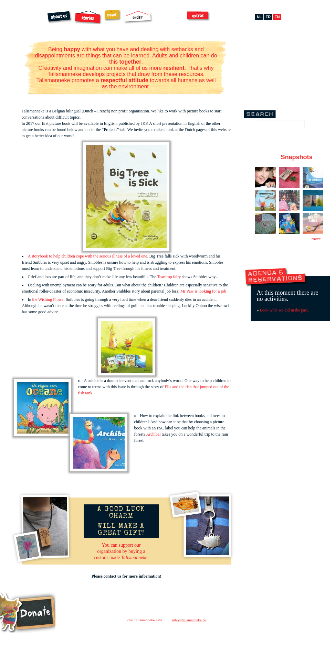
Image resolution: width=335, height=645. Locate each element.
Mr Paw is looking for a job (203, 291)
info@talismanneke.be (189, 620)
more (316, 239)
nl (259, 17)
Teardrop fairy (169, 276)
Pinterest (285, 49)
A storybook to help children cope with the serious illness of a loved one (87, 256)
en (277, 17)
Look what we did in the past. (284, 310)
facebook (249, 631)
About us (60, 17)
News (112, 15)
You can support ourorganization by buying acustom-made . (121, 551)
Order (138, 17)
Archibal (153, 434)
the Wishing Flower (48, 299)
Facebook (264, 49)
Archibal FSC (170, 17)
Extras (199, 16)
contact (242, 618)
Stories (88, 17)
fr (268, 17)
